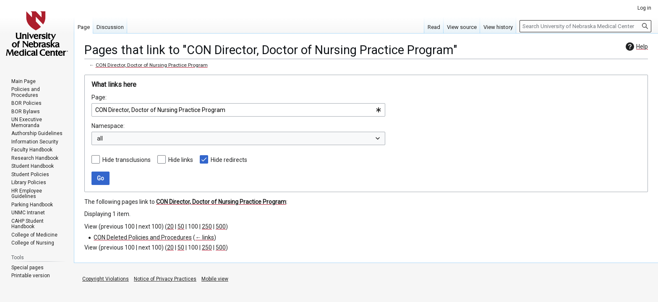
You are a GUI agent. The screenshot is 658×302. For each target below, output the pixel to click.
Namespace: (108, 125)
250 (207, 226)
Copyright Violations (105, 279)
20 (170, 226)
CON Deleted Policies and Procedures (143, 237)
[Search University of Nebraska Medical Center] (585, 26)
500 (221, 226)
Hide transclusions (126, 159)
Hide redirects (229, 159)
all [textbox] (100, 138)
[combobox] (238, 110)
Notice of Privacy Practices (165, 279)
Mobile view (214, 279)
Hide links (180, 159)
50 (181, 226)
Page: (99, 97)
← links (204, 237)
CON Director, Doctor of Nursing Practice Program (152, 65)
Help (636, 46)
